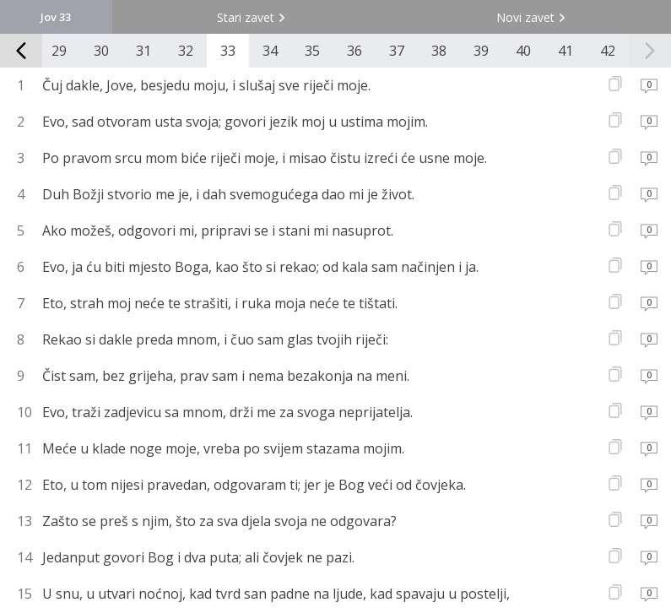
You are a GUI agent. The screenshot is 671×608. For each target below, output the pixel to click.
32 (185, 50)
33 (227, 50)
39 (481, 50)
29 (59, 50)
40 (523, 50)
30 (101, 50)
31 (143, 50)
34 (270, 50)
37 (396, 50)
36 (354, 50)
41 (565, 50)
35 (312, 50)
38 (438, 50)
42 (607, 50)
